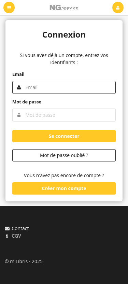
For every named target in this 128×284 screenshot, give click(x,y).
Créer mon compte (64, 188)
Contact (17, 228)
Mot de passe (26, 102)
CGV (13, 235)
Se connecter (63, 136)
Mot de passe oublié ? (64, 155)
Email (18, 74)
